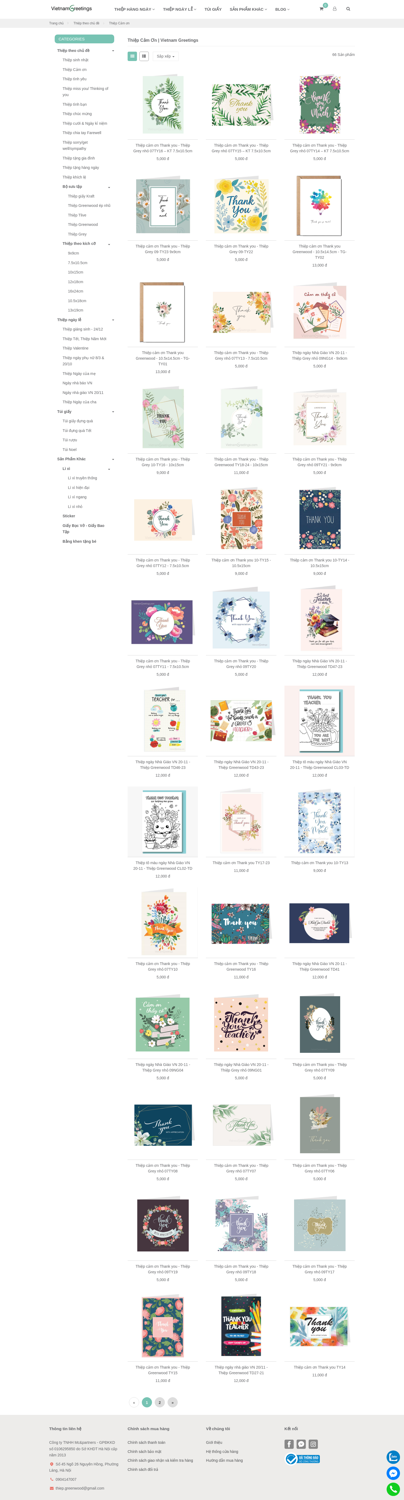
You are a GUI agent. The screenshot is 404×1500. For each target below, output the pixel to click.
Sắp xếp (166, 56)
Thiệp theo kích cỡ (79, 243)
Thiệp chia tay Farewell (82, 133)
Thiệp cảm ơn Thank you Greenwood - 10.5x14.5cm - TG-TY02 (320, 252)
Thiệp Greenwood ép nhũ (89, 205)
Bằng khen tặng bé (80, 541)
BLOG (282, 9)
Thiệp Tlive (77, 215)
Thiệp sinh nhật (75, 60)
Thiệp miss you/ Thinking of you (85, 91)
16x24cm (75, 291)
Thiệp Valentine (75, 348)
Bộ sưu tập (72, 186)
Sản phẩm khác (248, 9)
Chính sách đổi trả (143, 1469)
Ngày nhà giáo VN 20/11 (83, 392)
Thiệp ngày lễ (180, 9)
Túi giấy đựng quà (78, 421)
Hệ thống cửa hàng (222, 1451)
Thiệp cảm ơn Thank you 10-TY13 (319, 863)
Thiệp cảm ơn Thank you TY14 (320, 1367)
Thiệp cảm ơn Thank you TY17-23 (241, 863)
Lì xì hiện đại (79, 487)
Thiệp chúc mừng (77, 114)
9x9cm (73, 253)
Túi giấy (213, 9)
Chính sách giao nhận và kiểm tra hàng (160, 1460)
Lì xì (66, 468)
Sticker (69, 516)
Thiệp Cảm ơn (75, 69)
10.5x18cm (77, 301)
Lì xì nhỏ (75, 506)
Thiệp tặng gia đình (79, 158)
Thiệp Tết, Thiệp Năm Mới (84, 339)
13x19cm (75, 310)
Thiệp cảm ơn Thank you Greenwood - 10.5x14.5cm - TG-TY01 (163, 358)
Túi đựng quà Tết (77, 430)
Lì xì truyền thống (82, 478)
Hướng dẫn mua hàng (224, 1460)
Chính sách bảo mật (144, 1451)
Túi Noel (70, 449)
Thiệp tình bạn (75, 104)
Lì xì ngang (77, 497)
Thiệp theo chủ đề (86, 23)
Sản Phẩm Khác (70, 459)
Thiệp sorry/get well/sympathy (75, 145)
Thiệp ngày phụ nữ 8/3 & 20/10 (83, 361)
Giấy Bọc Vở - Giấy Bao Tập (84, 528)
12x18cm (75, 282)
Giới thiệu (214, 1442)
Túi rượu (70, 440)
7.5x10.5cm (77, 263)
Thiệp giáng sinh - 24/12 (83, 329)
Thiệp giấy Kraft (81, 196)
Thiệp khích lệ (74, 177)
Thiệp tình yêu (75, 79)
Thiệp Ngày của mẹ (79, 373)
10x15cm (75, 272)
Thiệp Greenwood (83, 224)
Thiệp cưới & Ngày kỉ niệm (85, 123)
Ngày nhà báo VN (77, 383)
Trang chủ (56, 23)
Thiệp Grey (77, 234)
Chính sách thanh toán (146, 1442)
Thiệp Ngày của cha (80, 402)
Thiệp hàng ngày (134, 9)
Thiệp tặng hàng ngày (81, 167)
